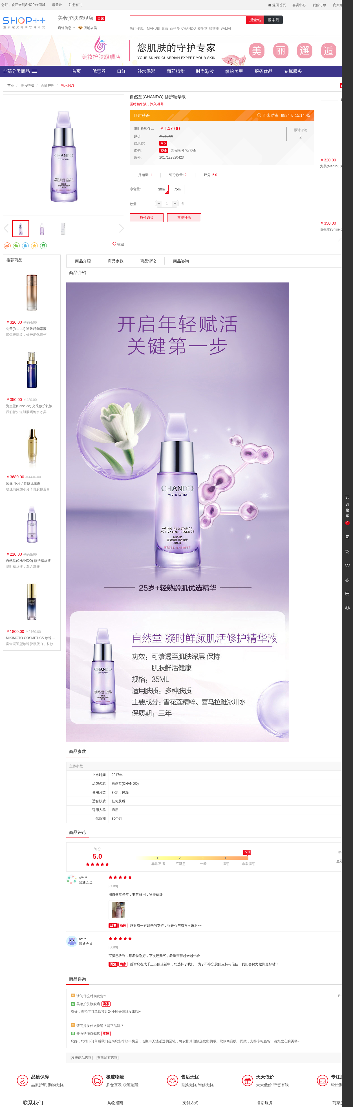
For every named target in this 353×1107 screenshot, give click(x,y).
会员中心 (299, 5)
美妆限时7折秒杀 (183, 150)
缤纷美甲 (234, 71)
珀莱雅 (214, 28)
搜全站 (255, 19)
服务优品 (264, 71)
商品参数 (115, 261)
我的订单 (319, 5)
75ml (177, 189)
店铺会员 (87, 28)
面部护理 (47, 85)
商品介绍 (83, 261)
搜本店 (273, 19)
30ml (162, 189)
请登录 (57, 5)
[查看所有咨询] (107, 1058)
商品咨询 (181, 261)
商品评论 (148, 261)
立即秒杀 (184, 218)
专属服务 (293, 71)
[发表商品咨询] (81, 1058)
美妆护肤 (27, 85)
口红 (121, 71)
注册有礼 (75, 5)
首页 (76, 71)
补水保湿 (146, 71)
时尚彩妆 (205, 71)
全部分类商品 (20, 71)
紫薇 (165, 28)
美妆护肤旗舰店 (75, 18)
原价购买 (146, 218)
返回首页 (277, 5)
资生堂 (202, 28)
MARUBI (153, 28)
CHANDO (188, 28)
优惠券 (99, 71)
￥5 (163, 143)
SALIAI (225, 28)
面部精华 (176, 71)
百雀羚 (175, 28)
